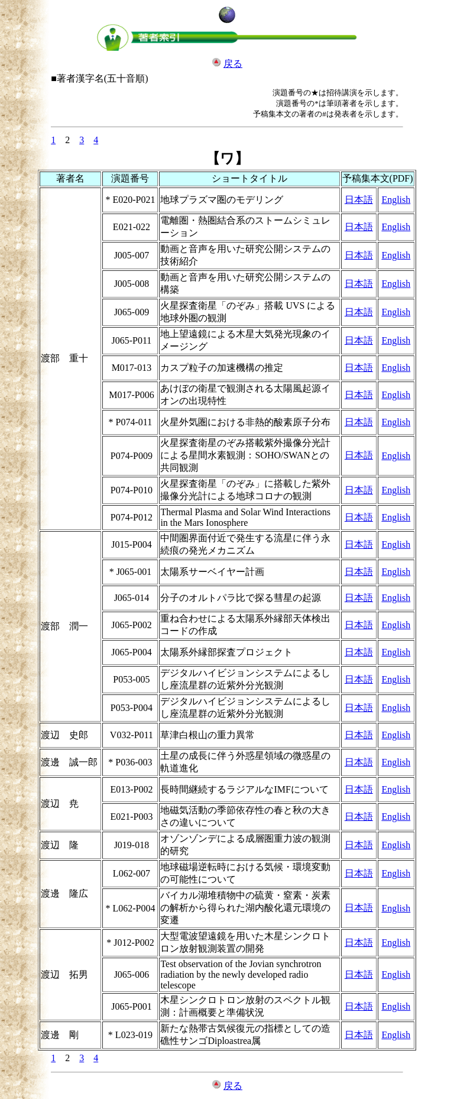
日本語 (359, 200)
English (395, 200)
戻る (232, 64)
